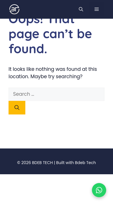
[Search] (17, 107)
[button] (81, 9)
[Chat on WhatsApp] (99, 190)
